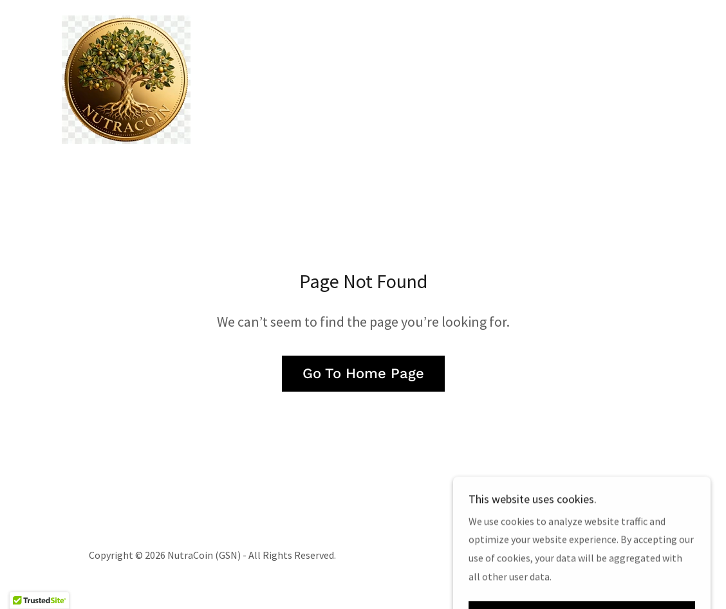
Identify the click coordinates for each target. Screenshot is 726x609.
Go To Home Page (363, 373)
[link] (126, 78)
